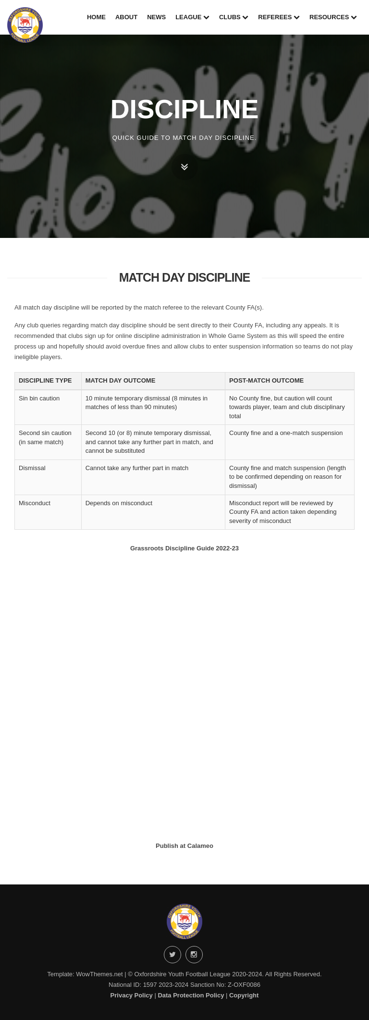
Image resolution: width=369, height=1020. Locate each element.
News (156, 17)
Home (96, 17)
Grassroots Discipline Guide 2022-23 (184, 548)
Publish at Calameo (184, 845)
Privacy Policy (132, 995)
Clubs (233, 17)
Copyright (243, 995)
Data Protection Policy (191, 995)
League (192, 17)
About (126, 17)
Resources (333, 17)
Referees (279, 17)
